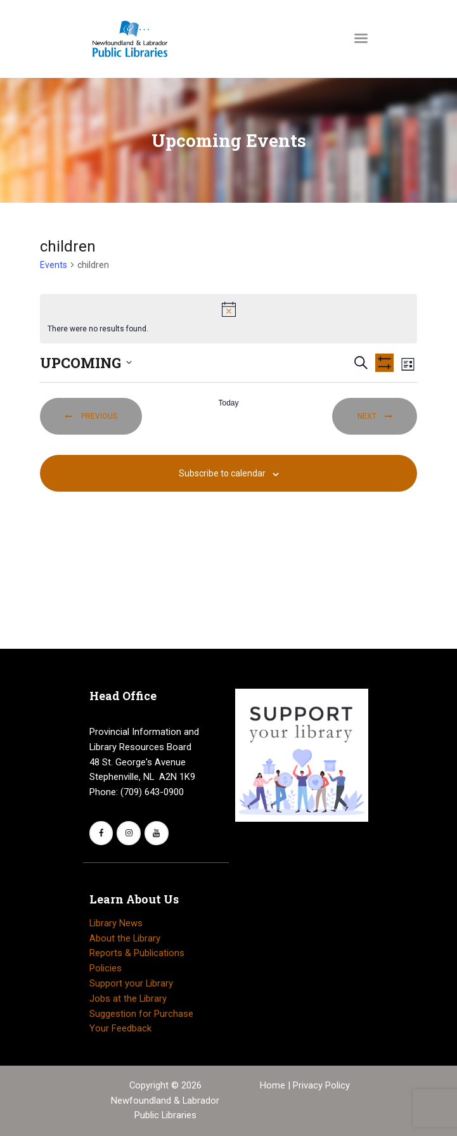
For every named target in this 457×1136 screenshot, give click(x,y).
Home (274, 1085)
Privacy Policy (321, 1085)
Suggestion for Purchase (141, 1013)
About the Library (124, 938)
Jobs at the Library (128, 998)
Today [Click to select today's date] (228, 403)
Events (53, 265)
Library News (116, 923)
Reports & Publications (136, 953)
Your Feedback (120, 1028)
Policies (105, 968)
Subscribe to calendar (222, 473)
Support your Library (131, 983)
